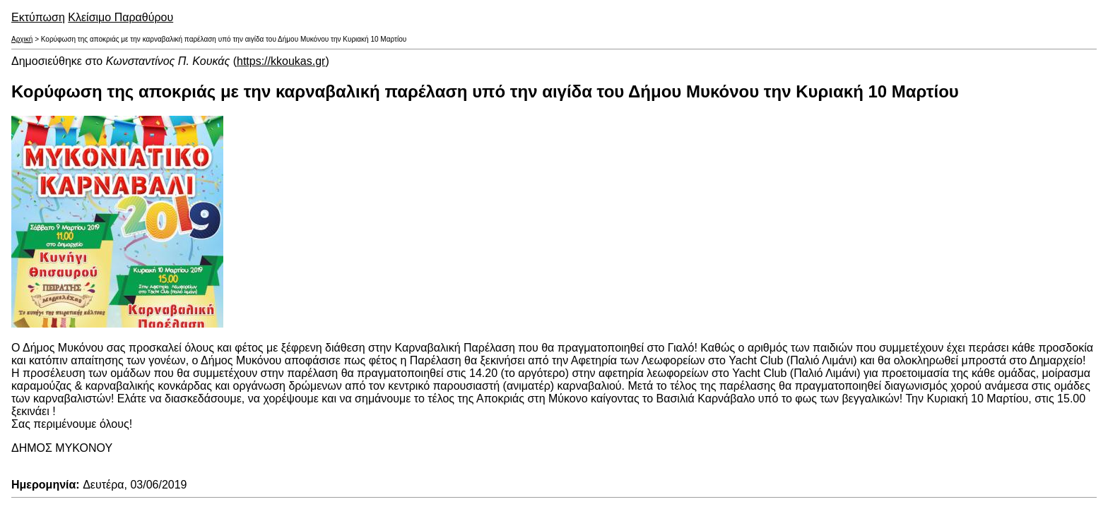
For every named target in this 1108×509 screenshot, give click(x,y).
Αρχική (22, 39)
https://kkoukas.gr (281, 61)
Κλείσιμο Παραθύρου (120, 17)
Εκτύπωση (38, 17)
